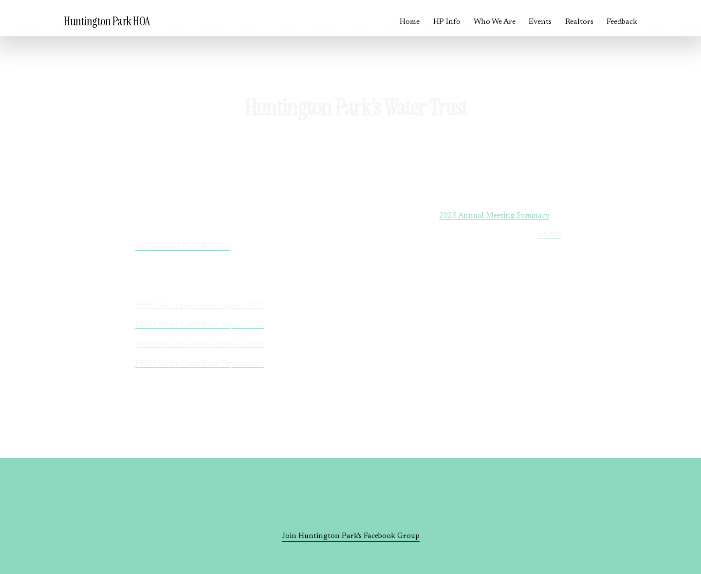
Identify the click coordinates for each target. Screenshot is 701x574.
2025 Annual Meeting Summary (494, 216)
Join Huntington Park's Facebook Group (351, 536)
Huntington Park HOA (107, 21)
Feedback (622, 22)
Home (410, 22)
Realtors (579, 22)
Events (540, 22)
